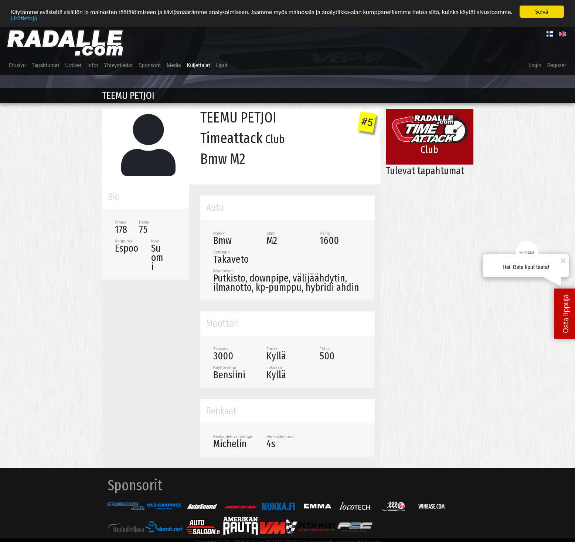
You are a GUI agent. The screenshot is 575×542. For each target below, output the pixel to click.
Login (534, 65)
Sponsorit (150, 65)
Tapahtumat (45, 65)
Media (174, 65)
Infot (93, 65)
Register (556, 65)
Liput (222, 65)
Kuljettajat (198, 65)
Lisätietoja (24, 18)
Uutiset (73, 65)
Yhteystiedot (118, 65)
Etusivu (17, 65)
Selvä (541, 11)
